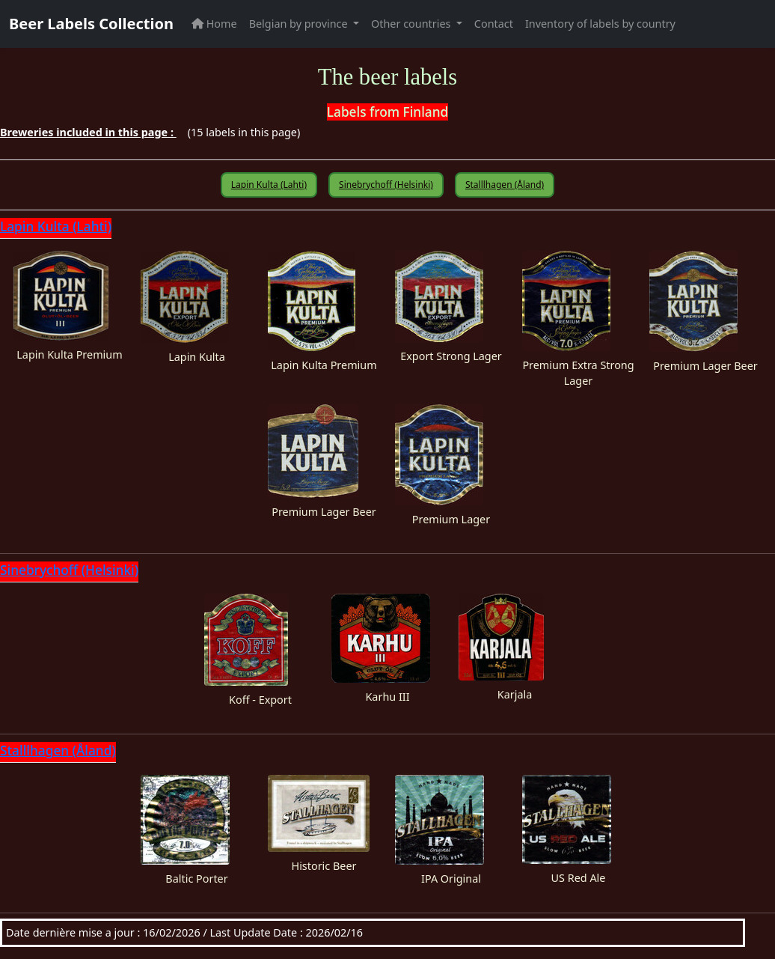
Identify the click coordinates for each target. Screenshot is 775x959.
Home (214, 23)
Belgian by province (300, 23)
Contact (493, 23)
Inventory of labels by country (600, 23)
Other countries (412, 23)
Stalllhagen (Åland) (504, 184)
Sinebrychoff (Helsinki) (386, 184)
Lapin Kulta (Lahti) (269, 184)
